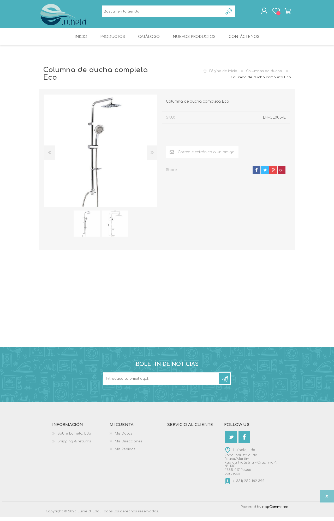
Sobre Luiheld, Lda (74, 437)
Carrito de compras (282, 13)
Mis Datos (123, 437)
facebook (256, 174)
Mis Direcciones (128, 445)
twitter (265, 174)
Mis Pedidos (125, 453)
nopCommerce (275, 510)
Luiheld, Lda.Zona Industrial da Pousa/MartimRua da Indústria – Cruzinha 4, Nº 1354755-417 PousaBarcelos (250, 465)
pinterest (273, 174)
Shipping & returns (74, 445)
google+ (281, 174)
